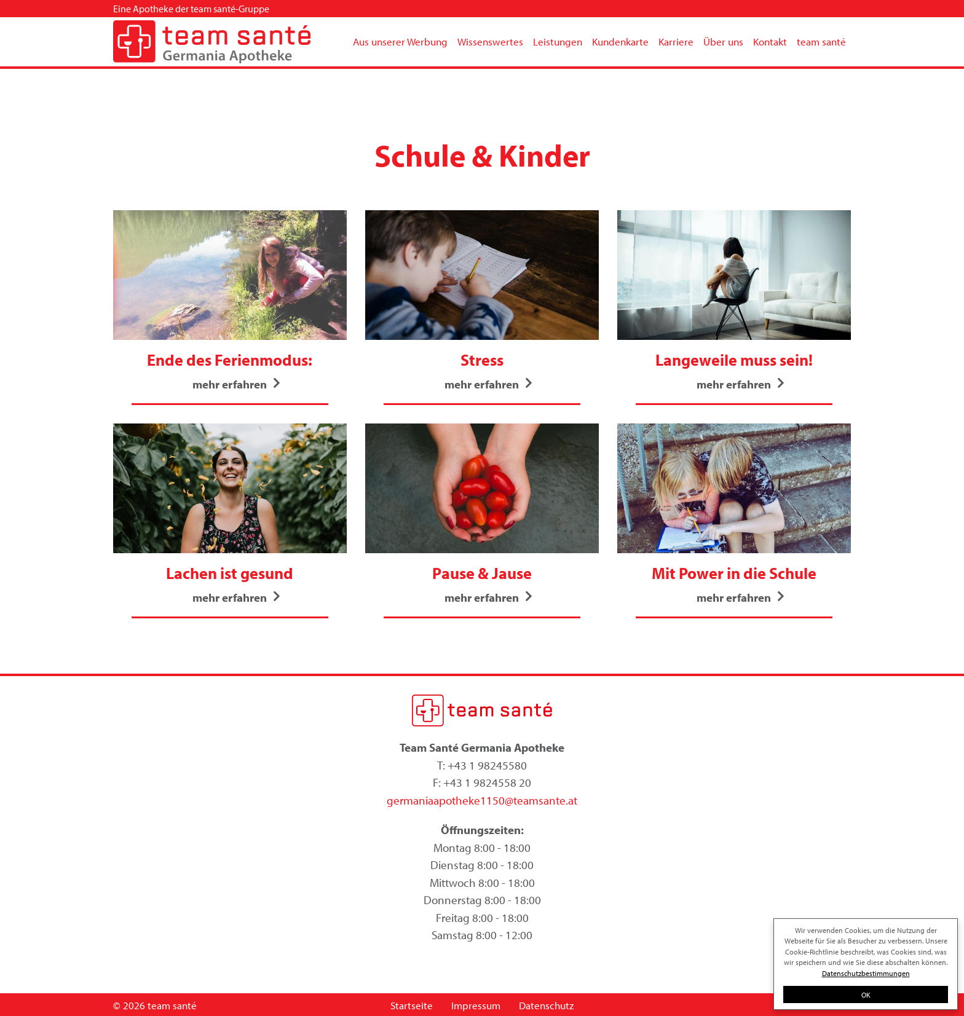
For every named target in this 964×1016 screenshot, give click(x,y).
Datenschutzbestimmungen (866, 973)
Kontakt (770, 41)
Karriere (675, 41)
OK (866, 994)
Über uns (723, 41)
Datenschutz (546, 1005)
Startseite (411, 1005)
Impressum (475, 1005)
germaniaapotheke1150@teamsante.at (482, 800)
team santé (821, 41)
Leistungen (557, 41)
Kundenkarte (620, 41)
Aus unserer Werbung (400, 41)
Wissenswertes (490, 41)
